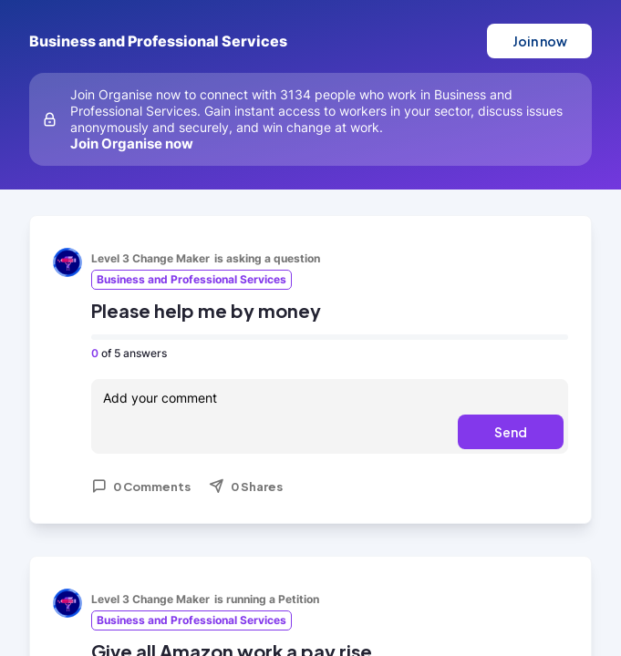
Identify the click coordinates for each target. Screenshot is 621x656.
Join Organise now (131, 143)
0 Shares (246, 486)
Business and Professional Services (158, 41)
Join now (539, 41)
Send (510, 432)
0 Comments (141, 486)
